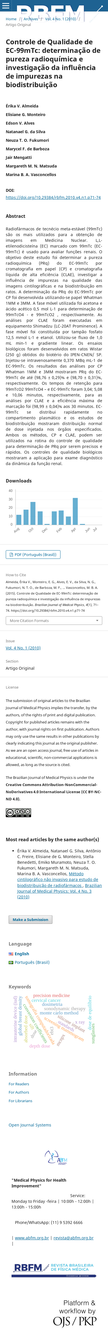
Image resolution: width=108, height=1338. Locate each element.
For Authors (19, 1092)
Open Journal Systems (30, 1125)
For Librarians (20, 1100)
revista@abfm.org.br (74, 1238)
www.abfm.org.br (32, 1238)
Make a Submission (30, 919)
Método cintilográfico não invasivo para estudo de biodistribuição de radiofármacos (57, 879)
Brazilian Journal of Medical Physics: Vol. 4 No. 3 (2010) (59, 891)
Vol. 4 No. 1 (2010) (60, 18)
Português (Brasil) (32, 962)
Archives (31, 18)
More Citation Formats (29, 620)
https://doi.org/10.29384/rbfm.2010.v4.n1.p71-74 (53, 197)
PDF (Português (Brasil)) (35, 554)
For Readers (19, 1083)
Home (11, 18)
